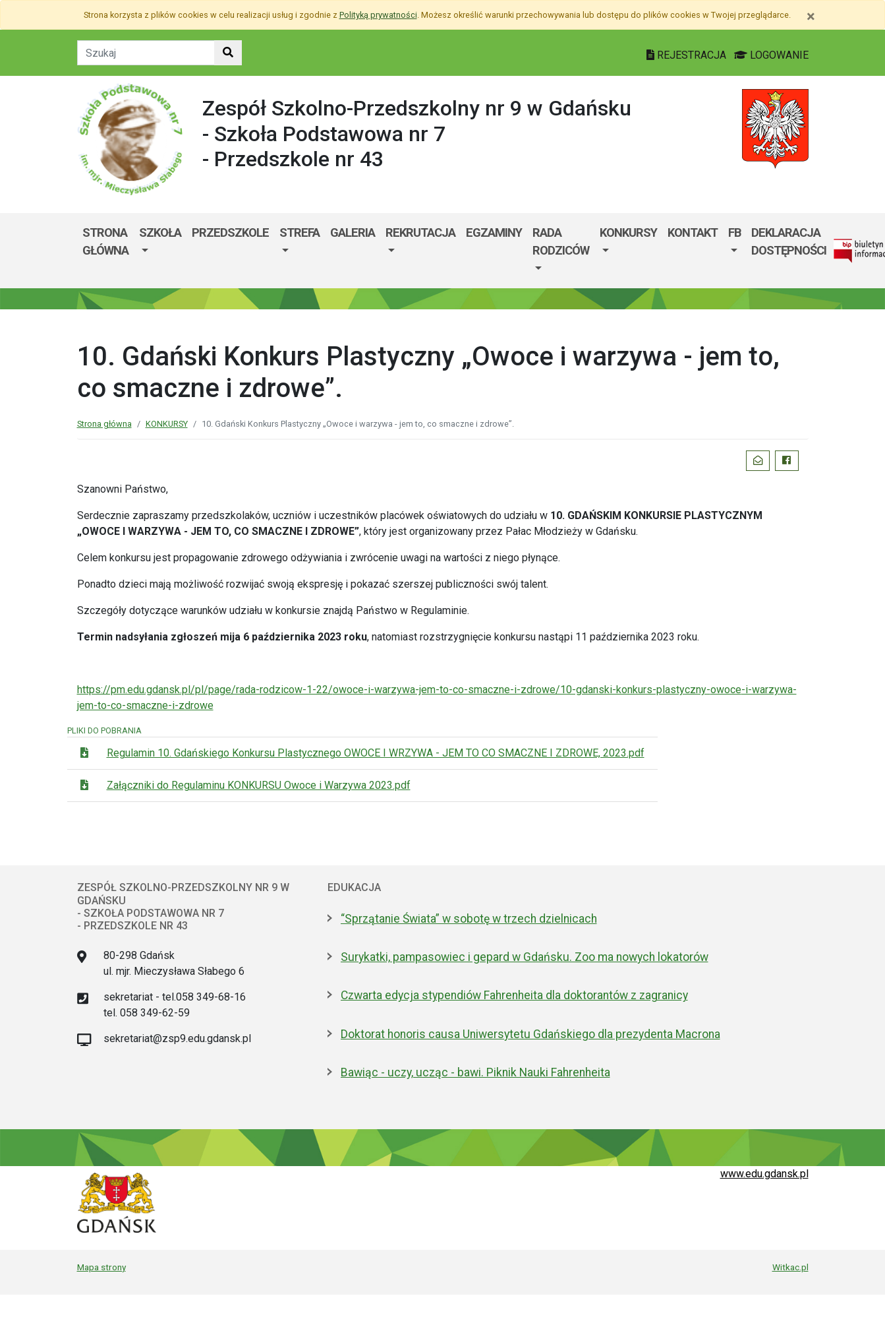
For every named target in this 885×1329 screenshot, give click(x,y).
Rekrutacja (420, 232)
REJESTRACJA (687, 55)
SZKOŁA (160, 232)
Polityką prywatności (378, 15)
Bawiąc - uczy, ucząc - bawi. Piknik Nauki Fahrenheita (475, 1072)
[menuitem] (160, 251)
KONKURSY (628, 232)
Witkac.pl (790, 1267)
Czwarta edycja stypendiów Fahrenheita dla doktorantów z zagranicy (514, 995)
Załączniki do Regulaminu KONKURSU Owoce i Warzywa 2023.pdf (259, 785)
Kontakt (693, 232)
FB (734, 232)
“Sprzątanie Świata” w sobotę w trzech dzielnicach (469, 918)
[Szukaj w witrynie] (228, 52)
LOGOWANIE (771, 55)
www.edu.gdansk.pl (764, 1173)
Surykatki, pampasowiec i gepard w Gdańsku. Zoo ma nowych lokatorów (524, 957)
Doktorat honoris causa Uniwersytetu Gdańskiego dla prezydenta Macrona (530, 1034)
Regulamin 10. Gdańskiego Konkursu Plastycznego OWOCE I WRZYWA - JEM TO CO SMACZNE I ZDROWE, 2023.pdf (375, 753)
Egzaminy (494, 232)
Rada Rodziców (560, 242)
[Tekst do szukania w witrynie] (146, 52)
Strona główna (105, 242)
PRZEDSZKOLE (230, 232)
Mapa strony (101, 1267)
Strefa (299, 232)
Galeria (352, 232)
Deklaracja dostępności (788, 242)
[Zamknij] (811, 16)
